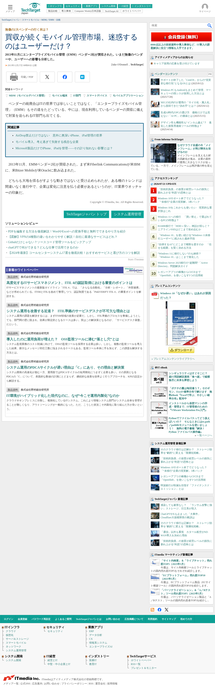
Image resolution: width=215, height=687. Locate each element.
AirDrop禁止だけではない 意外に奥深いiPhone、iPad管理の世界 (59, 135)
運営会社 (100, 683)
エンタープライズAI (101, 646)
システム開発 (13, 660)
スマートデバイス (97, 95)
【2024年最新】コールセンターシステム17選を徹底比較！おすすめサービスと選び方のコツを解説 (74, 252)
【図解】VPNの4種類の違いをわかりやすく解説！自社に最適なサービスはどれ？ (62, 236)
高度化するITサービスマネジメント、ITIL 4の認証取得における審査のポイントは (69, 283)
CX (91, 638)
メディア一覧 (11, 683)
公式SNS (25, 683)
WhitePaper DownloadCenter (133, 271)
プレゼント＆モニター (144, 667)
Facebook (159, 610)
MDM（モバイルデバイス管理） (27, 95)
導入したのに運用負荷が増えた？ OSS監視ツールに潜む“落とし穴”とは (62, 339)
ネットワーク (13, 646)
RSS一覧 (136, 664)
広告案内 (37, 683)
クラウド (11, 631)
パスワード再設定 (41, 619)
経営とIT (52, 660)
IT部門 (77, 95)
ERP (91, 631)
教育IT (93, 664)
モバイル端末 (59, 95)
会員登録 (22, 619)
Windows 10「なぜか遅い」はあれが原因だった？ (185, 295)
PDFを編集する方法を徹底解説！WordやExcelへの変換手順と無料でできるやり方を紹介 (67, 231)
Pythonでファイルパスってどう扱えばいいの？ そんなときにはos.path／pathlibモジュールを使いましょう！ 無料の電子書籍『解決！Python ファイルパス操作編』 (189, 425)
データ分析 (95, 635)
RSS (152, 610)
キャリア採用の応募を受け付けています (177, 63)
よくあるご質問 (63, 619)
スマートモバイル (16, 642)
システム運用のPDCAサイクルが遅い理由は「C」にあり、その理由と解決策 (65, 367)
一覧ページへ (204, 435)
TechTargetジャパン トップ (86, 214)
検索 (210, 25)
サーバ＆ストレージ (17, 638)
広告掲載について (134, 619)
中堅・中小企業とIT (58, 664)
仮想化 (9, 635)
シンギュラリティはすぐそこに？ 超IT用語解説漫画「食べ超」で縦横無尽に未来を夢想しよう (189, 377)
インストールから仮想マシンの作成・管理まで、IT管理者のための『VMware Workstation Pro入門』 (188, 407)
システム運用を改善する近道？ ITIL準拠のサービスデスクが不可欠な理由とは (68, 311)
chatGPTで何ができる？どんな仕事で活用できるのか (43, 247)
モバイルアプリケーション (128, 95)
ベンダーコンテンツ (166, 73)
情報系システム (98, 642)
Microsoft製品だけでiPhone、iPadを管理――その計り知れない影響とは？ (64, 148)
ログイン (8, 619)
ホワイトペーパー (141, 660)
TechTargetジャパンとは (88, 619)
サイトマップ (169, 619)
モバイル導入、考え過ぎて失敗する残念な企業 (47, 141)
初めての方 (186, 619)
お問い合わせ (113, 619)
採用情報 (112, 683)
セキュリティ (55, 631)
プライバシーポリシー (74, 683)
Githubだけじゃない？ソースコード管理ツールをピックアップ (49, 242)
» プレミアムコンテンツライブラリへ (173, 358)
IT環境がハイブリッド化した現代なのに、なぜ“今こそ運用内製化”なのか (63, 395)
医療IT (93, 660)
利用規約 (152, 619)
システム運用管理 (127, 214)
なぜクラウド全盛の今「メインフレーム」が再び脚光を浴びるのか (194, 149)
